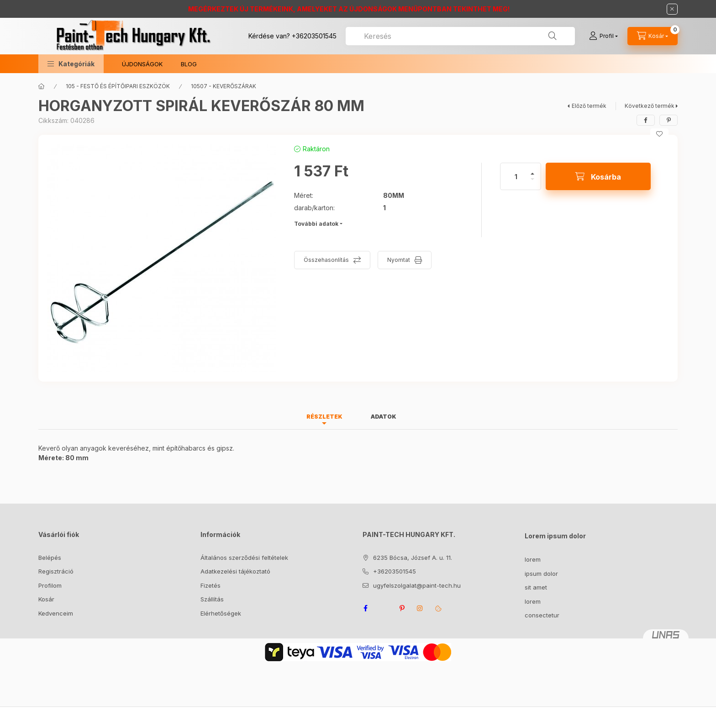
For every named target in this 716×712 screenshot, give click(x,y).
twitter (383, 608)
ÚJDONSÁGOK (142, 64)
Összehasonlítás (326, 259)
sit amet (536, 587)
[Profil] (603, 36)
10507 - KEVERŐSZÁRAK (223, 86)
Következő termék (649, 105)
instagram (420, 608)
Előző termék (589, 105)
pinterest (402, 608)
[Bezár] (672, 9)
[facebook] (646, 120)
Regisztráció (56, 571)
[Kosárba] (598, 176)
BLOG (189, 64)
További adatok (316, 223)
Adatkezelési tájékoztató (235, 571)
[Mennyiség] (515, 176)
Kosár (46, 599)
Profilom (50, 585)
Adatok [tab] (383, 416)
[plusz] (532, 169)
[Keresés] (552, 36)
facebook (365, 608)
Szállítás (212, 599)
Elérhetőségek (220, 613)
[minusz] (532, 183)
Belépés (49, 557)
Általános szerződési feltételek (244, 557)
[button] (71, 63)
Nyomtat (398, 259)
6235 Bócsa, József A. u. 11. (412, 557)
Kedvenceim (55, 613)
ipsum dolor (541, 573)
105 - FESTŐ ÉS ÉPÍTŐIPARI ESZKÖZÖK (118, 86)
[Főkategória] (41, 86)
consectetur (542, 615)
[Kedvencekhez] (659, 133)
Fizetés (210, 585)
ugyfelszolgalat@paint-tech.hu (417, 585)
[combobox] (460, 36)
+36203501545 (314, 36)
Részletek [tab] (324, 416)
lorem (533, 559)
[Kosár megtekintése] (652, 36)
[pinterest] (668, 120)
